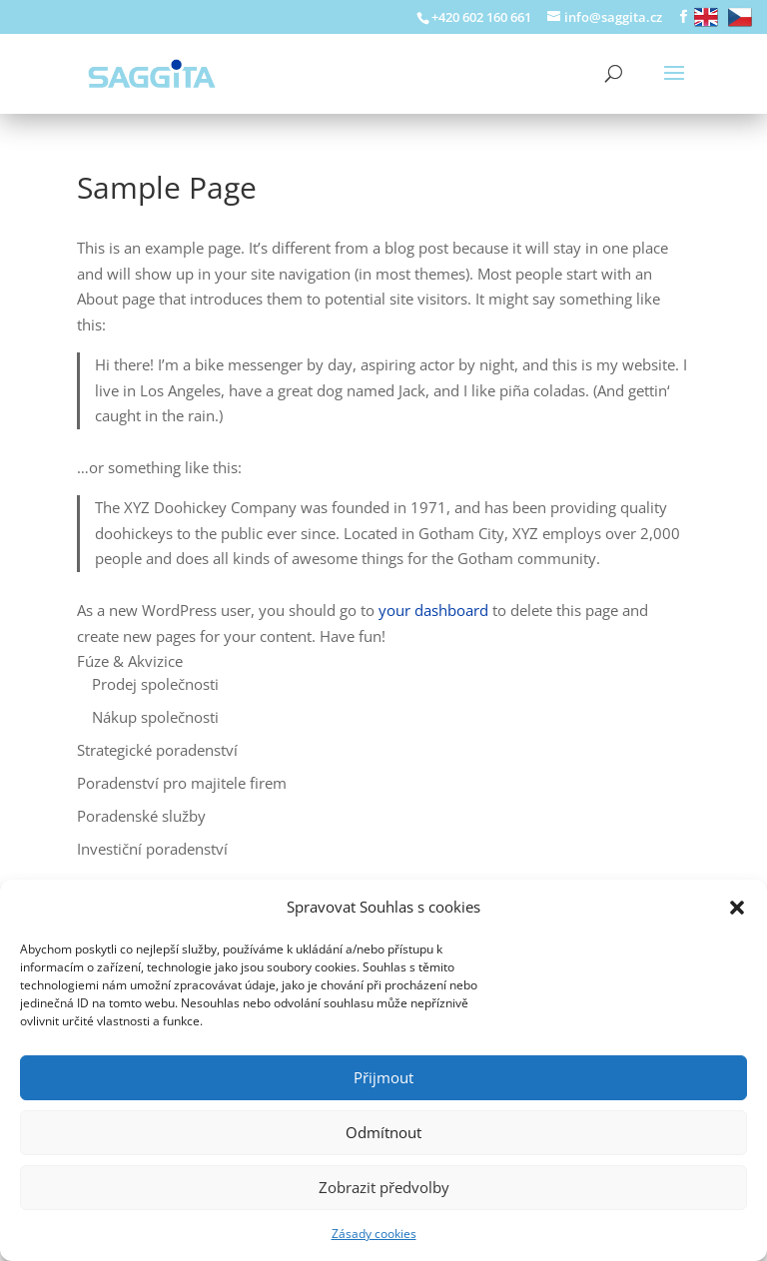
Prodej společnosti (155, 684)
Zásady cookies (374, 1233)
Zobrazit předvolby (384, 1187)
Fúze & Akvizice (130, 661)
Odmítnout (383, 1132)
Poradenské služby (141, 816)
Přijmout (383, 1077)
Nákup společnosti (155, 717)
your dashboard (433, 610)
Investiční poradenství (152, 849)
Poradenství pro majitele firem (182, 783)
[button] (737, 908)
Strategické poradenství (157, 750)
